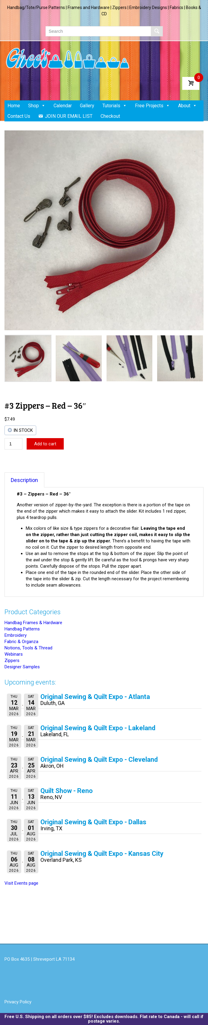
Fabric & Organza (21, 641)
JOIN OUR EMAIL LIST (68, 116)
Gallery (87, 105)
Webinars (13, 654)
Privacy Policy (17, 1002)
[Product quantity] (13, 444)
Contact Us (18, 116)
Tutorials (114, 105)
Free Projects (152, 105)
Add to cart (45, 444)
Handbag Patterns (22, 629)
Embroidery (15, 635)
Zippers (11, 660)
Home (13, 105)
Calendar (63, 105)
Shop (36, 105)
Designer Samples (22, 667)
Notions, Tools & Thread (28, 648)
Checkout (110, 116)
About (187, 105)
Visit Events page (21, 883)
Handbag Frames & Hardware (33, 622)
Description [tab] (24, 480)
